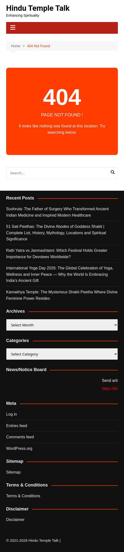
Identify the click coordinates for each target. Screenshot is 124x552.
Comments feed (20, 437)
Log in (11, 414)
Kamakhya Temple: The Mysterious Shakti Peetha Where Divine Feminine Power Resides (62, 295)
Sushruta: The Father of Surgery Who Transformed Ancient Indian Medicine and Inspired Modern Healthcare (57, 212)
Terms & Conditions (23, 496)
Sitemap (13, 472)
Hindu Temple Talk (37, 8)
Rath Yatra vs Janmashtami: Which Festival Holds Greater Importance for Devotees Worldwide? (56, 253)
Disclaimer (15, 520)
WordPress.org (19, 448)
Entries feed (16, 426)
